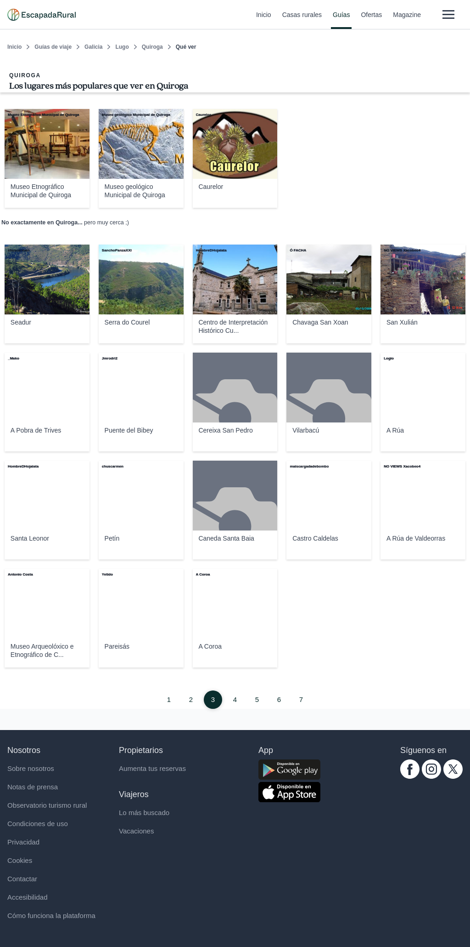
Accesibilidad (27, 897)
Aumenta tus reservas (152, 768)
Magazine (407, 20)
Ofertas (371, 20)
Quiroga (152, 47)
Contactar (22, 879)
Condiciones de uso (37, 823)
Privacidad (23, 842)
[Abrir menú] (448, 14)
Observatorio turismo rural (47, 805)
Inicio (263, 20)
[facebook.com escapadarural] (410, 776)
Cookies (19, 860)
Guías (341, 20)
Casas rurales (302, 20)
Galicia (93, 47)
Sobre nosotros (30, 768)
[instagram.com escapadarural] (431, 776)
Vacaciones (136, 831)
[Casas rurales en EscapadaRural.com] (41, 15)
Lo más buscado (144, 812)
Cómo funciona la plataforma (51, 915)
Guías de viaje (53, 47)
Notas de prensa (32, 787)
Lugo (122, 47)
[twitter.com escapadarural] (453, 776)
